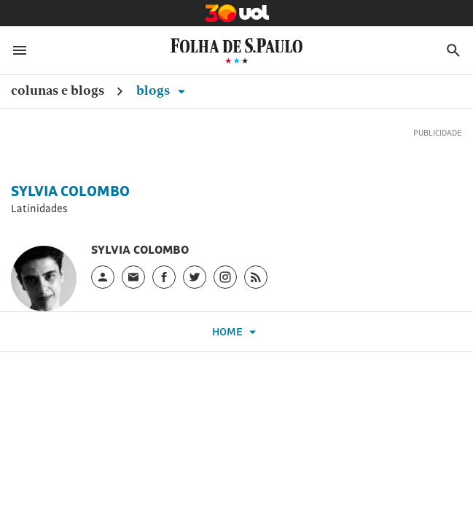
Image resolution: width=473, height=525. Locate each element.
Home (236, 332)
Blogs (163, 90)
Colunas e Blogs (57, 90)
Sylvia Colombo (70, 191)
